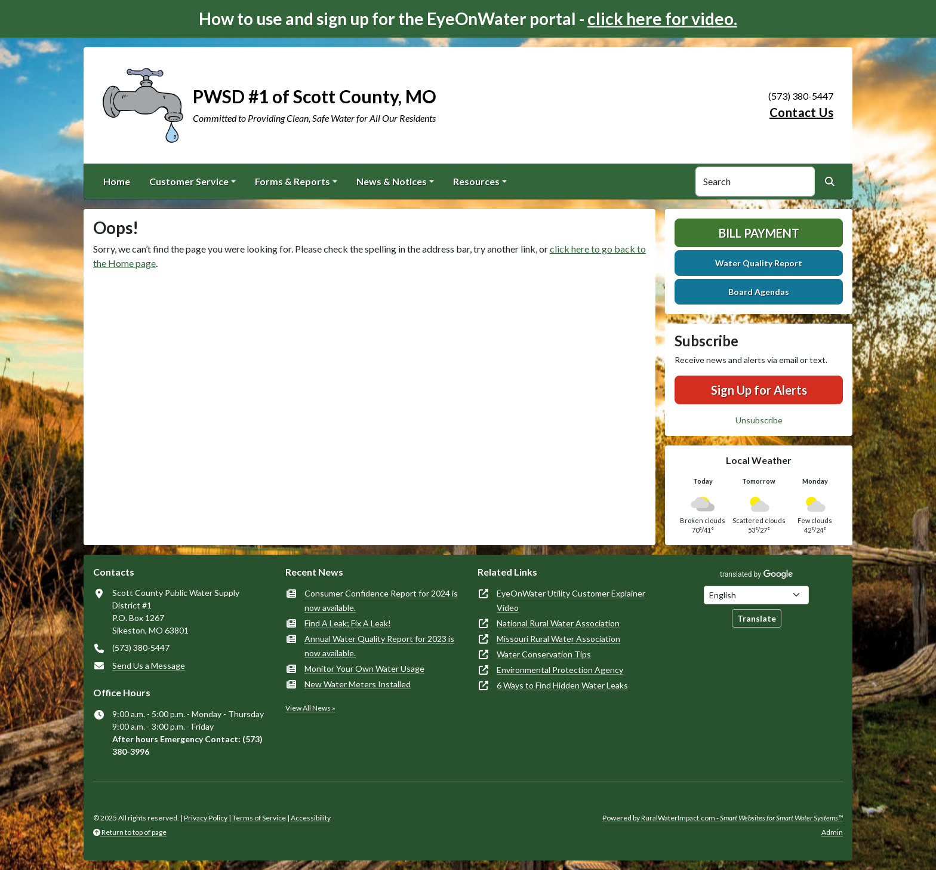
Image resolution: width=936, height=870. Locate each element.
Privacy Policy (205, 817)
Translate (756, 618)
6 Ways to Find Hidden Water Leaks (562, 685)
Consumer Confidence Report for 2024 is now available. (381, 600)
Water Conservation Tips (544, 654)
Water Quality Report (758, 263)
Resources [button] (476, 181)
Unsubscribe (759, 420)
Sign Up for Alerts (759, 390)
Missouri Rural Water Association (558, 639)
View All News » (310, 707)
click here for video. (662, 18)
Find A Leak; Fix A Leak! (347, 623)
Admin (832, 832)
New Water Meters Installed (357, 684)
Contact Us (801, 112)
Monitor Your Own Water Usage (364, 668)
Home (116, 181)
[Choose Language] (756, 595)
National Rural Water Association (558, 623)
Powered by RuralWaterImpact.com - (722, 817)
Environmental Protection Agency (560, 670)
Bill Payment (759, 233)
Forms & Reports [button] (292, 181)
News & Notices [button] (391, 181)
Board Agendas (758, 292)
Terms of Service (259, 817)
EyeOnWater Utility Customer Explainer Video (571, 600)
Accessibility (311, 817)
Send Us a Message (148, 665)
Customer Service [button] (189, 181)
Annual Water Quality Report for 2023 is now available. (379, 646)
